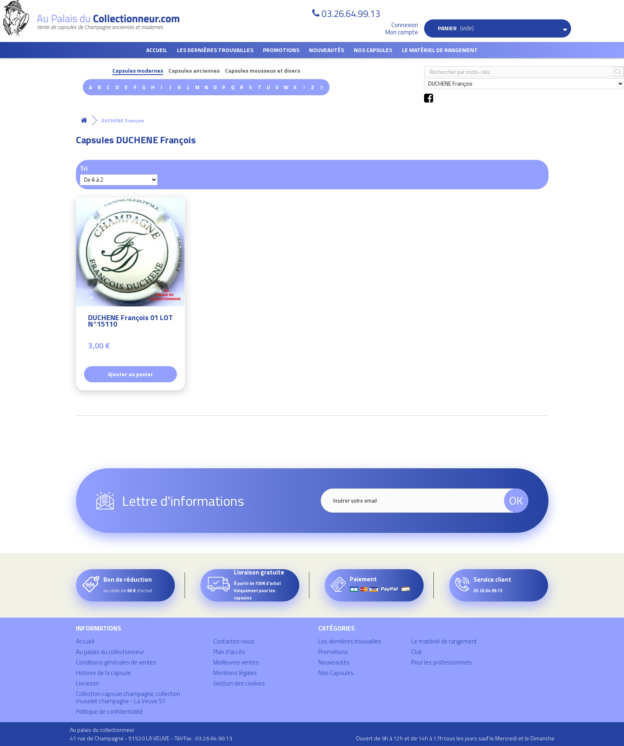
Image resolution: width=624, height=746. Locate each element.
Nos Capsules (373, 50)
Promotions (281, 50)
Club (416, 651)
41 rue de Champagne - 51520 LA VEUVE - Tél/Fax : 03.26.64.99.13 (151, 738)
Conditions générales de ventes (116, 662)
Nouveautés (326, 50)
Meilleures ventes (236, 662)
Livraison (87, 683)
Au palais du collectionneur (110, 651)
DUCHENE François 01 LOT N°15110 (130, 321)
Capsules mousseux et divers (262, 71)
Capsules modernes (137, 71)
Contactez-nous (233, 641)
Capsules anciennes (194, 71)
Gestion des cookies (239, 683)
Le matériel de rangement (440, 50)
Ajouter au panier (130, 374)
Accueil (156, 50)
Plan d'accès (229, 651)
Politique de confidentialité (109, 711)
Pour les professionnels (441, 662)
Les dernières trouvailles (215, 50)
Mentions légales (235, 672)
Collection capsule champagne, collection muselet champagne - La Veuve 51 (128, 697)
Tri (84, 168)
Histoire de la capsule (103, 672)
